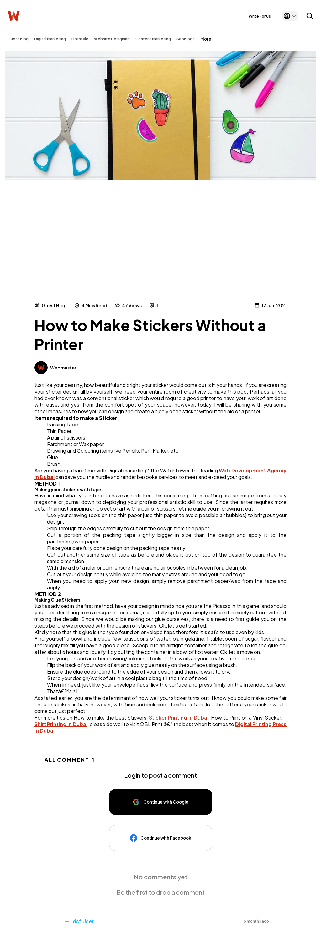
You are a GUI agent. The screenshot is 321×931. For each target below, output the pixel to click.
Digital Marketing (50, 39)
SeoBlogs (185, 39)
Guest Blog (18, 39)
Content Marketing (153, 39)
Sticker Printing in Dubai (178, 717)
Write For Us (260, 16)
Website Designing (112, 39)
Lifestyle (79, 39)
